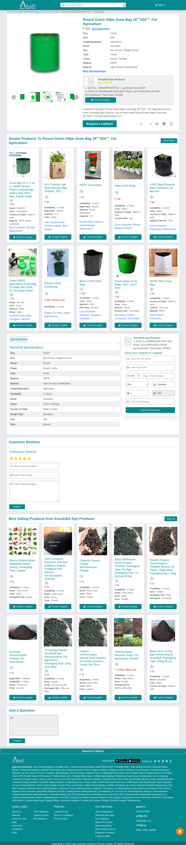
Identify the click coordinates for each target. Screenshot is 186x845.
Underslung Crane (74, 781)
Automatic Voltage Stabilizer (52, 781)
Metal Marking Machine (95, 784)
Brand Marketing (103, 824)
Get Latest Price (101, 27)
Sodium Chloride (101, 799)
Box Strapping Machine (72, 768)
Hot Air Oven (59, 778)
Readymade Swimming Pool (153, 793)
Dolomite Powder (118, 799)
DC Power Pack (74, 778)
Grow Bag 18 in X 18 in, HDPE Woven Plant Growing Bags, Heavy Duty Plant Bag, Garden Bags (22, 188)
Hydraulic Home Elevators (137, 768)
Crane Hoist (103, 781)
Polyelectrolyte (134, 799)
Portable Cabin (62, 765)
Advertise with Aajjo (104, 814)
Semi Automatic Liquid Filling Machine (39, 790)
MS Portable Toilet (135, 772)
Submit (17, 505)
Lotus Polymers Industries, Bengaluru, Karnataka (90, 313)
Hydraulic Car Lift (20, 772)
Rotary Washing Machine (162, 778)
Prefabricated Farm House (113, 772)
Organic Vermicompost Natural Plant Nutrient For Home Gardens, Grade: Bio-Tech (92, 656)
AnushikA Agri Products (111, 78)
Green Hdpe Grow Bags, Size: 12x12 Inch (126, 283)
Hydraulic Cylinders (92, 778)
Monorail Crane (118, 781)
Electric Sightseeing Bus (47, 796)
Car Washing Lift (105, 790)
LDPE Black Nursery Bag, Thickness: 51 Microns (162, 186)
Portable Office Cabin (82, 775)
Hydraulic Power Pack (112, 778)
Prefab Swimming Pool (59, 793)
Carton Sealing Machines (96, 768)
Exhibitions (17, 828)
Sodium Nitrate (52, 799)
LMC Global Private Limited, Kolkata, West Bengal (56, 224)
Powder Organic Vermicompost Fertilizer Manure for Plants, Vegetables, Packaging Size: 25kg (163, 565)
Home (9, 11)
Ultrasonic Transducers (103, 787)
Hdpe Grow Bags (125, 184)
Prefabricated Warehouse (126, 775)
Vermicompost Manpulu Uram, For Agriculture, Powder (127, 654)
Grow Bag (54, 11)
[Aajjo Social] (155, 759)
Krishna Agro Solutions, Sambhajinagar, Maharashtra (91, 224)
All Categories (40, 817)
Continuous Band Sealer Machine (130, 787)
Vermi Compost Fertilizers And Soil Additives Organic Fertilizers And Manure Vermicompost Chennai (55, 567)
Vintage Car (76, 796)
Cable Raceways (50, 787)
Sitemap (16, 814)
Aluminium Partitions (30, 768)
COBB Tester (132, 781)
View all (171, 517)
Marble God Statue (116, 784)
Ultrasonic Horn (34, 787)
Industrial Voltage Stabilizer (25, 781)
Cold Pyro (156, 796)
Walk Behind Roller (104, 765)
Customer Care (19, 817)
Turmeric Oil (86, 799)
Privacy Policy (61, 817)
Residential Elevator (160, 768)
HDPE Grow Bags (90, 183)
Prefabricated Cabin (62, 775)
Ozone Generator (143, 796)
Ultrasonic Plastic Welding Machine (75, 787)
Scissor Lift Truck (37, 772)
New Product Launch (105, 828)
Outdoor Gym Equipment (23, 796)
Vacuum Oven (46, 778)
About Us (16, 810)
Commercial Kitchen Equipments (152, 784)
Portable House (93, 772)
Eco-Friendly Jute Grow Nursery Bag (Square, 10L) (55, 186)
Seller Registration (104, 810)
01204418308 (142, 810)
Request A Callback (93, 750)
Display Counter (116, 768)
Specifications (18, 338)
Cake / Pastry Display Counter (50, 784)
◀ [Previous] (14, 96)
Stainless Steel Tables (51, 768)
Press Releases (41, 810)
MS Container (45, 775)
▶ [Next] (76, 96)
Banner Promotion (104, 821)
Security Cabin (77, 772)
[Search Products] (61, 4)
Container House (30, 778)
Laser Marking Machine (43, 765)
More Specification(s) (94, 70)
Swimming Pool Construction (105, 793)
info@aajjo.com (143, 819)
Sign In (160, 4)
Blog (14, 821)
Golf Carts (64, 796)
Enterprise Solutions (105, 831)
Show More (169, 139)
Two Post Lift (121, 790)
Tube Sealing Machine (141, 765)
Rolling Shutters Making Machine (82, 790)
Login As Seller (102, 835)
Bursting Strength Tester (151, 781)
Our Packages (102, 817)
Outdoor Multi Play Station (83, 765)
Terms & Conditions (63, 814)
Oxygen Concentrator (123, 796)
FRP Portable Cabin (28, 775)
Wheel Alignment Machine (140, 790)
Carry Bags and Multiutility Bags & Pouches (31, 11)
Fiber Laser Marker (74, 784)
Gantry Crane (90, 781)
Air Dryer (61, 790)
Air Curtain (131, 784)
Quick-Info (17, 824)
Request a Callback (99, 122)
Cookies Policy (61, 810)
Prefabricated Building (103, 775)
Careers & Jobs (40, 814)
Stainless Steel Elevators (57, 772)
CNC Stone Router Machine (136, 778)
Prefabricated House (149, 775)
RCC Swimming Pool (129, 793)
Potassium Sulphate (70, 799)
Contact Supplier (102, 98)
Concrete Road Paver (34, 799)
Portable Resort (152, 772)
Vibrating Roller (122, 765)
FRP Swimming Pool (81, 793)
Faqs (14, 831)
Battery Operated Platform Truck (97, 796)
